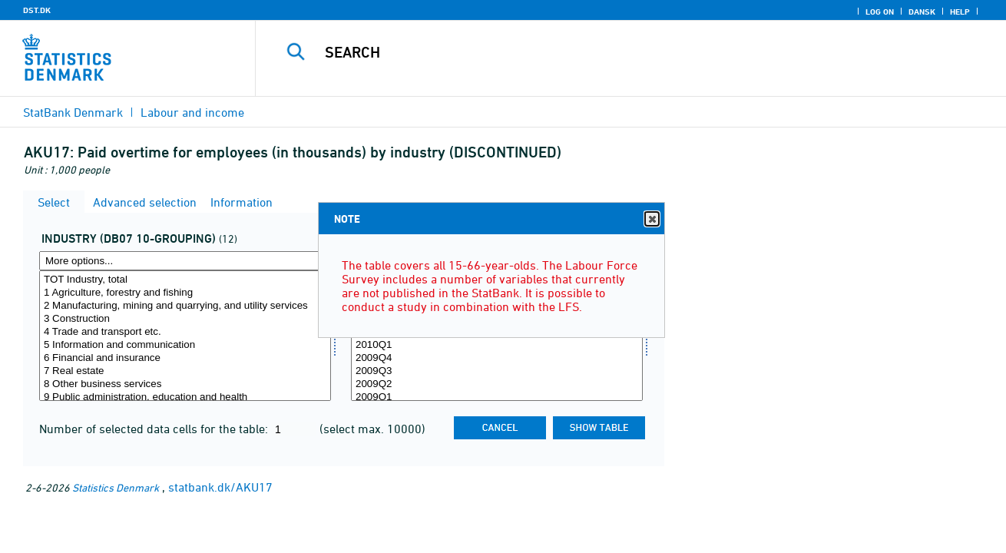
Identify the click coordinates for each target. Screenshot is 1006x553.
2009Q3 (497, 371)
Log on (879, 11)
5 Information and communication (185, 345)
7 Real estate (185, 371)
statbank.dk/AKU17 (220, 487)
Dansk (921, 11)
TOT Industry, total (185, 279)
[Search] (614, 52)
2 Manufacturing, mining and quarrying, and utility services (185, 306)
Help (960, 11)
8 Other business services (185, 384)
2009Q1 (497, 397)
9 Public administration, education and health (185, 397)
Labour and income (192, 112)
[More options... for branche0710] (185, 260)
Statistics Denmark (115, 487)
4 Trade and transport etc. (185, 332)
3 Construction (185, 319)
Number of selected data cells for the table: (155, 428)
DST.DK (37, 10)
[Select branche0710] (185, 335)
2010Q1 (497, 345)
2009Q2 (497, 384)
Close (651, 219)
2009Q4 (497, 358)
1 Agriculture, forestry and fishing (185, 293)
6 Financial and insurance (185, 358)
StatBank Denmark (73, 112)
